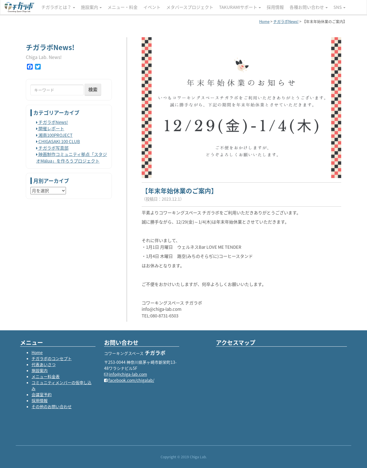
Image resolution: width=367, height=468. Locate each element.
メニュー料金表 (46, 376)
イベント (152, 7)
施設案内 (40, 370)
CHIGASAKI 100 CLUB (58, 141)
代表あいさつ (44, 364)
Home (37, 352)
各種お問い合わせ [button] (309, 7)
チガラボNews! (52, 122)
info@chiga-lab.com (128, 374)
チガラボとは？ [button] (58, 7)
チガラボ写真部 (52, 148)
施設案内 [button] (91, 7)
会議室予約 (42, 394)
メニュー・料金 (123, 7)
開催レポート (50, 128)
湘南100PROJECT (54, 135)
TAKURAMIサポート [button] (240, 7)
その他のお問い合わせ (52, 406)
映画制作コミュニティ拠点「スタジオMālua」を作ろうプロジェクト (71, 157)
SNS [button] (339, 7)
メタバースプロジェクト (189, 7)
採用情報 (275, 7)
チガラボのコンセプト (52, 358)
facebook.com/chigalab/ (131, 380)
